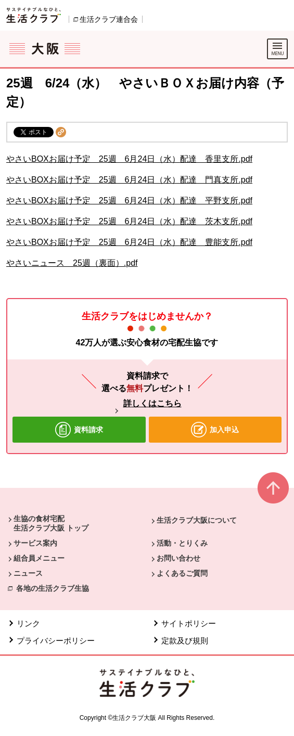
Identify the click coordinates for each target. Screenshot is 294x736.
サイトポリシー (188, 623)
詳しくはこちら (152, 403)
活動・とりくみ (182, 543)
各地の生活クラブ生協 (52, 588)
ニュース (28, 573)
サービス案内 (35, 543)
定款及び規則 (184, 640)
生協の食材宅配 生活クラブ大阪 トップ (51, 523)
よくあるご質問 (182, 573)
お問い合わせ (178, 558)
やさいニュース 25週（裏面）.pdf (71, 263)
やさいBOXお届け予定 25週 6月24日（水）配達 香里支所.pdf (129, 158)
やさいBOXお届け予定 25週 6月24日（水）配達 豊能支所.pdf (129, 242)
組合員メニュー (39, 558)
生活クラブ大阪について (197, 520)
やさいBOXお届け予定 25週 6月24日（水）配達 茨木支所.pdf (129, 221)
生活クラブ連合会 (109, 19)
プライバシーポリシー (56, 640)
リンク (28, 623)
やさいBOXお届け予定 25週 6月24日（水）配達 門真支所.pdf (129, 179)
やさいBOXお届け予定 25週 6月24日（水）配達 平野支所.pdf (129, 200)
